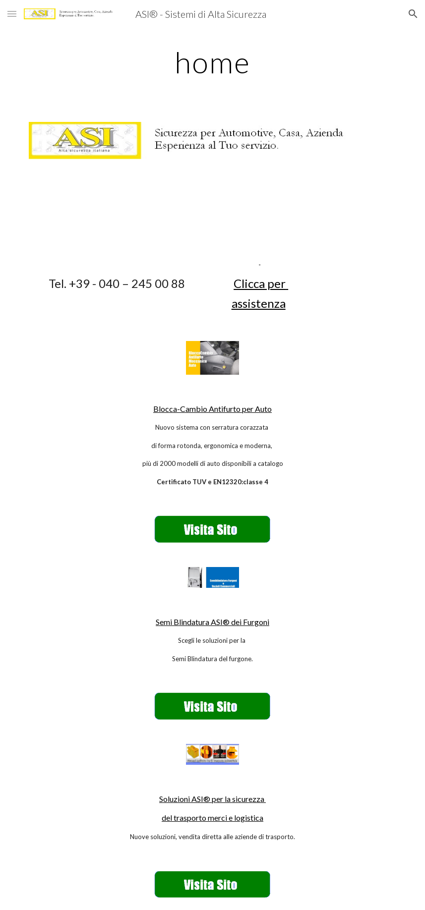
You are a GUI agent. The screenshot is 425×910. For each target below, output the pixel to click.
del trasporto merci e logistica (212, 817)
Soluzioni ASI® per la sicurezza (212, 798)
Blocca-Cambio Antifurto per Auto (212, 408)
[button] (12, 13)
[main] (212, 62)
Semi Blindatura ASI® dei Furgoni (212, 621)
